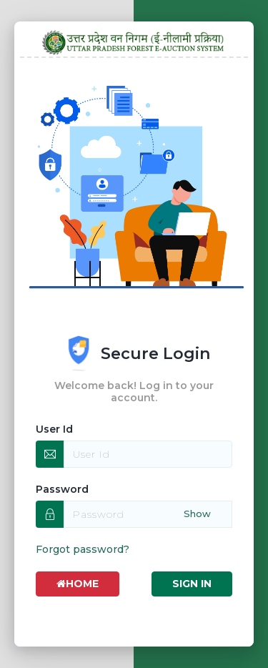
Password (62, 489)
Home (77, 583)
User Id (54, 429)
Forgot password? (82, 549)
